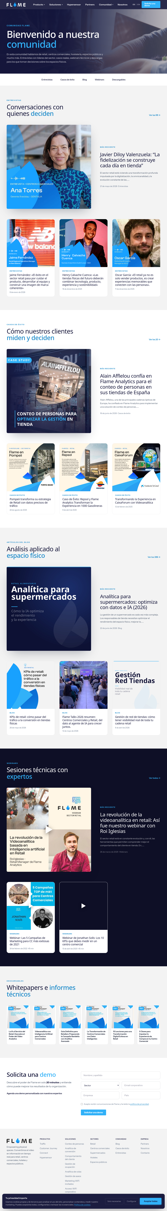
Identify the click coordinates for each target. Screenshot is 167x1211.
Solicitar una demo (93, 1112)
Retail (92, 1144)
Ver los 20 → (154, 339)
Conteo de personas (74, 1144)
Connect (44, 1153)
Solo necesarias (114, 1201)
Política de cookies (82, 1205)
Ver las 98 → (154, 115)
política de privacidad (139, 1104)
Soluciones (56, 4)
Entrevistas (47, 79)
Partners (89, 4)
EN (138, 4)
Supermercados (97, 1153)
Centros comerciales (100, 1148)
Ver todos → (154, 778)
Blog (84, 79)
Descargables (118, 79)
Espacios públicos (98, 1162)
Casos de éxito (67, 79)
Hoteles (93, 1157)
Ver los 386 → (154, 557)
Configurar (131, 1201)
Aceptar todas (150, 1201)
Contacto (145, 1153)
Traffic (43, 1144)
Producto (39, 4)
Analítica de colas (73, 1171)
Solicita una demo (149, 4)
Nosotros (122, 4)
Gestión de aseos (73, 1176)
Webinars (99, 79)
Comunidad (106, 4)
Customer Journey (48, 1148)
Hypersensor (74, 4)
